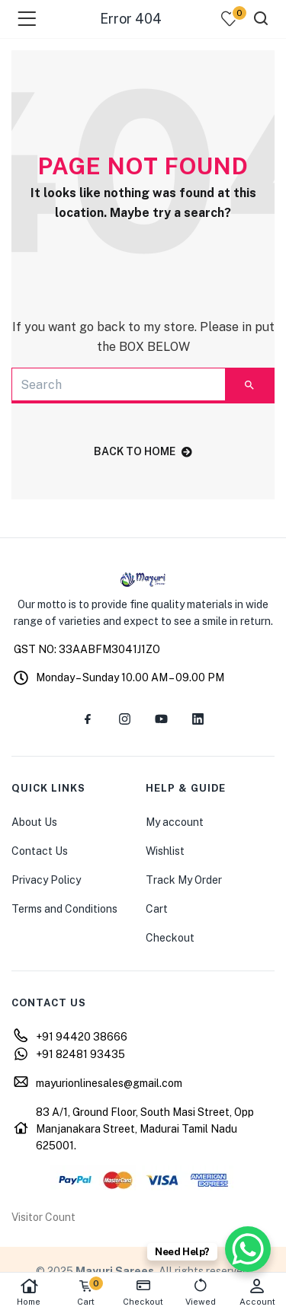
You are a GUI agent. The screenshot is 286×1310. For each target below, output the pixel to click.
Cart (157, 909)
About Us (34, 822)
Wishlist (165, 851)
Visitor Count (43, 1217)
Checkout (170, 938)
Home (28, 1292)
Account (257, 1292)
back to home (143, 451)
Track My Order (184, 880)
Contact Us (39, 851)
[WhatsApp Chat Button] (248, 1249)
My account (175, 822)
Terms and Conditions (64, 909)
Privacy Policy (46, 880)
